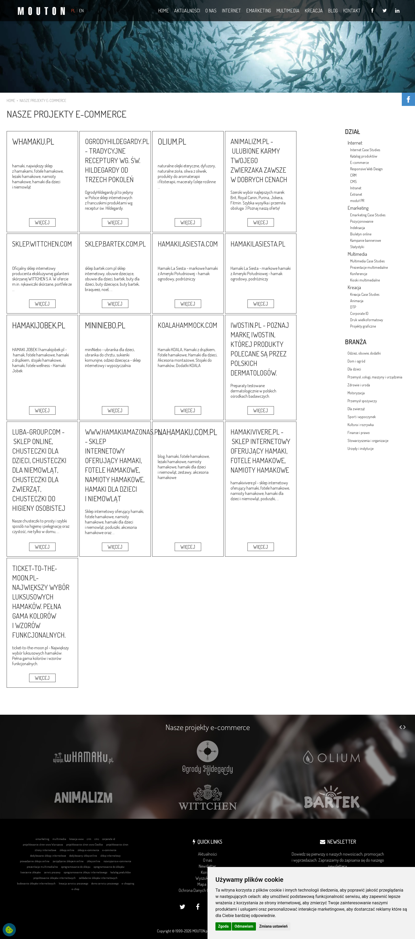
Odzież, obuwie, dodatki (364, 353)
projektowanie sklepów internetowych (54, 878)
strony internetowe (45, 850)
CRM (353, 175)
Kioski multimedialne (365, 280)
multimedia (59, 839)
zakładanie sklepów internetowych (98, 878)
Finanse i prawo (359, 432)
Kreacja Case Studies (364, 294)
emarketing (42, 839)
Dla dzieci (354, 369)
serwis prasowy (52, 872)
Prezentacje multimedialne (369, 267)
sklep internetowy (110, 855)
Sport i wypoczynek (362, 416)
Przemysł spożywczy (362, 401)
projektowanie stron (117, 844)
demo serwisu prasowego (105, 883)
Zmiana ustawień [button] (273, 926)
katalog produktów (120, 872)
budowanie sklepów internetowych (36, 883)
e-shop (75, 889)
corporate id (108, 839)
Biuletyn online (360, 234)
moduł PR (357, 200)
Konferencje (358, 273)
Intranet (355, 188)
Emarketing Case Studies (367, 215)
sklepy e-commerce (88, 850)
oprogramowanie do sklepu (76, 867)
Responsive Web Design (366, 169)
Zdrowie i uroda (359, 385)
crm (89, 839)
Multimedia (357, 254)
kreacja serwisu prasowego (73, 883)
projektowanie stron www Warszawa (43, 844)
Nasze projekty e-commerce (207, 727)
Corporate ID (359, 313)
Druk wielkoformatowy (366, 320)
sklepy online (67, 850)
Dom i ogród (356, 361)
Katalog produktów (363, 156)
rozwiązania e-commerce (117, 861)
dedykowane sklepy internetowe (48, 855)
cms (96, 839)
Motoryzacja (356, 393)
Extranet (356, 194)
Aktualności (207, 854)
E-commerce (359, 162)
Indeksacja (357, 227)
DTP (353, 307)
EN (81, 10)
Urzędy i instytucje (360, 448)
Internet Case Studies (365, 149)
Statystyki (357, 246)
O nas (207, 860)
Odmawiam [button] (243, 926)
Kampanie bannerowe (365, 240)
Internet (355, 143)
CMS (353, 181)
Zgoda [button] (223, 926)
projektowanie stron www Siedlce (84, 844)
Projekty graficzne (363, 326)
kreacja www (76, 839)
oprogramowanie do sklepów (109, 867)
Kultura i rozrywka (361, 424)
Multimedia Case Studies (367, 261)
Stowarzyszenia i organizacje (368, 440)
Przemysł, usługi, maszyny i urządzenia (375, 377)
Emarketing (358, 208)
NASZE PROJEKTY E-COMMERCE (43, 100)
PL (73, 10)
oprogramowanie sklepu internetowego (85, 872)
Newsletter (207, 866)
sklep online (93, 861)
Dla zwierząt (356, 408)
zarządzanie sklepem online (68, 861)
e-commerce (109, 850)
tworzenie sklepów (30, 872)
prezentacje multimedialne (42, 867)
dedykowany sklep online (83, 855)
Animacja (356, 300)
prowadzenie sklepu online (34, 861)
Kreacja (354, 287)
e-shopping (128, 883)
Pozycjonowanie (361, 221)
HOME (11, 100)
